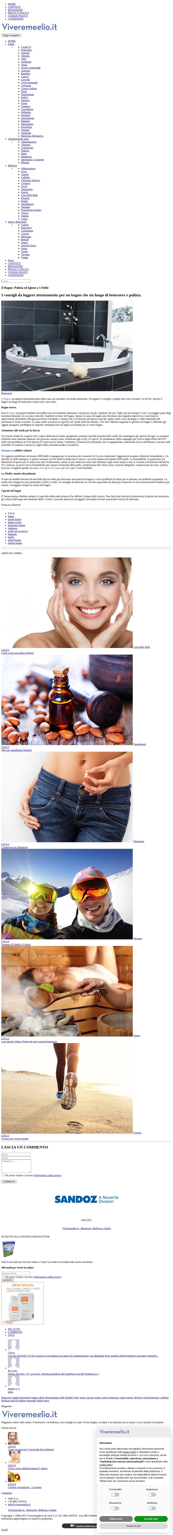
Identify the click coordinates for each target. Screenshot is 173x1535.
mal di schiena (18, 1403)
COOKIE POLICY (18, 15)
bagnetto (12, 534)
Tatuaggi (25, 207)
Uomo (24, 218)
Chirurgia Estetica (30, 180)
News (11, 260)
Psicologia (26, 127)
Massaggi (26, 236)
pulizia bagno (15, 543)
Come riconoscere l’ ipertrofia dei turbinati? (31, 1452)
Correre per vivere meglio (15, 1138)
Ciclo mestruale (29, 82)
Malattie (25, 121)
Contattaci (6, 1495)
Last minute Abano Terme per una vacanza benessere (29, 1041)
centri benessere (151, 1400)
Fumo (24, 103)
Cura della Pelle (29, 195)
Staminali (26, 133)
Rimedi (25, 239)
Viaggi (24, 257)
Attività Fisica (28, 245)
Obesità (25, 162)
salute (41, 1400)
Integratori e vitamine (32, 159)
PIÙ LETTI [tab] (14, 1331)
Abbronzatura (28, 168)
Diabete (25, 150)
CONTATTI (14, 7)
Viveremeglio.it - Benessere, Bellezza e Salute (86, 1230)
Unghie (25, 216)
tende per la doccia (18, 531)
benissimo (25, 1400)
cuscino (90, 1400)
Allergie (25, 55)
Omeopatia (27, 189)
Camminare (27, 230)
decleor (138, 1400)
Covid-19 (26, 47)
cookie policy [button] (105, 1465)
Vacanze (25, 254)
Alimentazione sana (18, 138)
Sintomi (25, 130)
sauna (82, 1400)
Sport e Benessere (17, 221)
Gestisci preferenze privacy (86, 1528)
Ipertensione (27, 118)
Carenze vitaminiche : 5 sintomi (24, 1489)
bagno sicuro (14, 522)
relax (76, 1400)
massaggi (31, 1403)
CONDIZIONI (15, 18)
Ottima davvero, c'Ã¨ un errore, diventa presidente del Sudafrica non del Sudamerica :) (53, 1376)
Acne (24, 171)
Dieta (24, 153)
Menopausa (27, 124)
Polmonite (26, 50)
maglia (15, 1400)
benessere (6, 1400)
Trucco (24, 213)
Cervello (25, 79)
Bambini (25, 73)
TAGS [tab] (11, 1337)
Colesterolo (27, 147)
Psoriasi (25, 198)
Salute (11, 44)
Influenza (26, 112)
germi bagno (14, 540)
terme (98, 1400)
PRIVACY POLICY (18, 13)
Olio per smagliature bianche (16, 750)
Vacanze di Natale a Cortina (16, 944)
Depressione (27, 94)
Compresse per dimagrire (14, 847)
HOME (12, 4)
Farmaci (25, 100)
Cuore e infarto (29, 88)
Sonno (24, 242)
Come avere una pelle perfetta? (17, 653)
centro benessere (110, 1400)
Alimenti (25, 144)
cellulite (164, 1400)
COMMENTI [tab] (15, 1334)
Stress (24, 248)
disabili (69, 1400)
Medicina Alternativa (32, 136)
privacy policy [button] (130, 1452)
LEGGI (5, 650)
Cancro (25, 76)
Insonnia (25, 115)
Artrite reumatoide (31, 67)
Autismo (25, 70)
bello (10, 1394)
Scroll (4, 1532)
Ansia (24, 64)
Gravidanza (27, 109)
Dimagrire (26, 156)
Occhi (24, 186)
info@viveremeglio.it (19, 1507)
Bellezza (12, 165)
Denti (24, 91)
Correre (25, 233)
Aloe (23, 58)
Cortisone (26, 85)
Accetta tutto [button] (151, 1519)
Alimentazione (28, 141)
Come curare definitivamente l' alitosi (27, 1470)
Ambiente (26, 61)
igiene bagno (14, 519)
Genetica (25, 106)
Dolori (24, 97)
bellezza (5, 1403)
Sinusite (25, 53)
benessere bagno (16, 525)
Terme (24, 251)
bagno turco (43, 1403)
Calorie (25, 224)
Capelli (25, 174)
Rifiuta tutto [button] (116, 1519)
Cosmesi (25, 183)
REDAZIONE (15, 10)
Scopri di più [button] (134, 1526)
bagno (11, 516)
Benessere (26, 227)
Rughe (24, 201)
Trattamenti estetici (31, 210)
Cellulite (25, 177)
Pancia (24, 192)
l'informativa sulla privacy (48, 1177)
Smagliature (27, 204)
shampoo (12, 528)
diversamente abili (55, 1400)
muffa (11, 537)
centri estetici (127, 1400)
